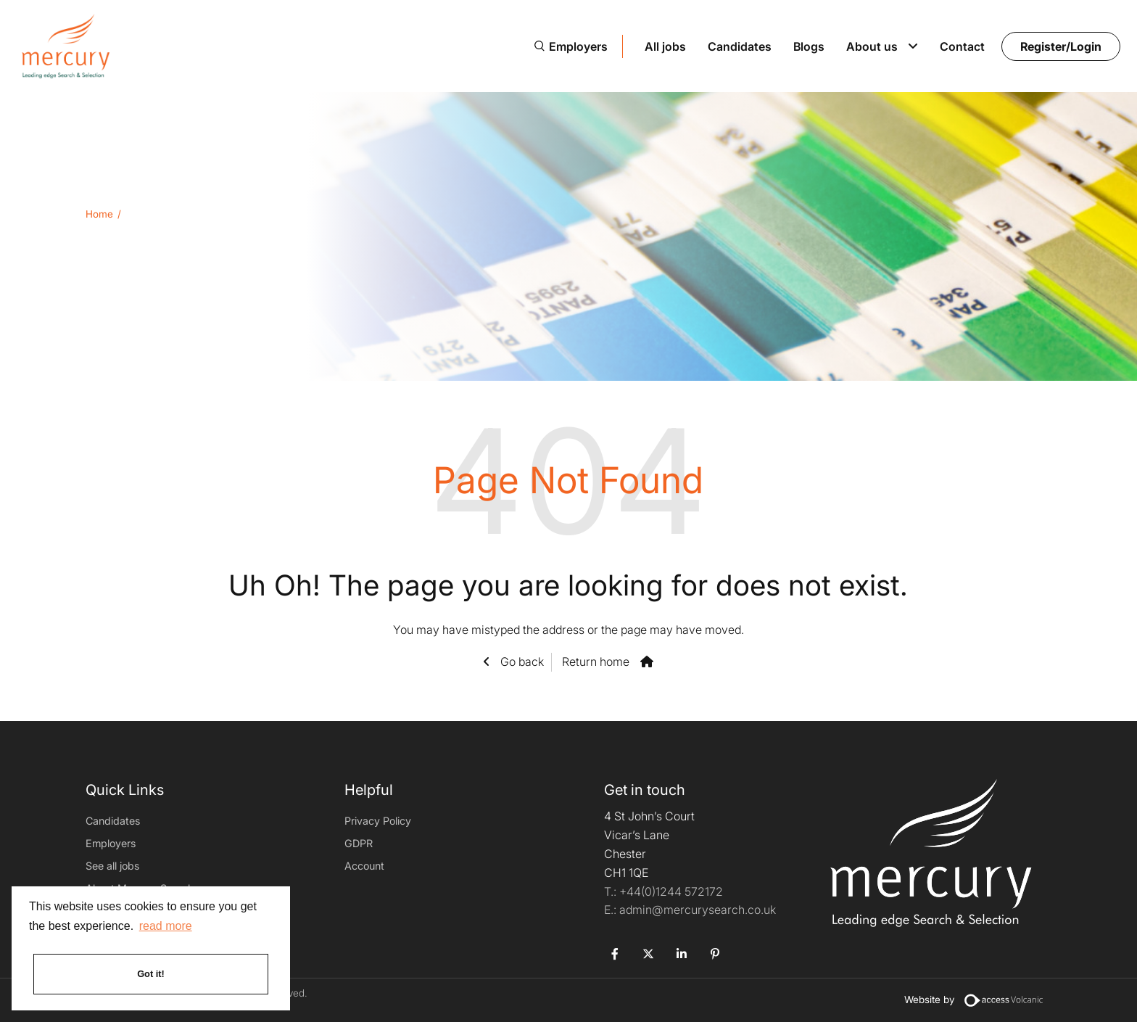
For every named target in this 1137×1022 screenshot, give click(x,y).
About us (872, 46)
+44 (671, 891)
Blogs (808, 46)
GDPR (358, 843)
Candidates (740, 46)
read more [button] (165, 926)
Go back (520, 661)
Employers (578, 46)
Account (364, 866)
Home (99, 214)
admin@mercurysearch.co (690, 909)
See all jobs (112, 866)
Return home (595, 661)
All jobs (665, 46)
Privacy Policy (377, 821)
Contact (962, 46)
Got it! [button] (151, 973)
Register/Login (1060, 46)
